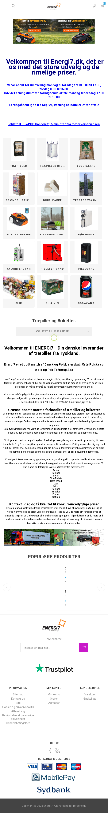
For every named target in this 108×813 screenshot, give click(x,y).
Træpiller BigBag (54, 165)
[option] (54, 587)
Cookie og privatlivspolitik (18, 707)
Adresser (54, 703)
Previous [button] (6, 587)
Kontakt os (18, 698)
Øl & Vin (52, 303)
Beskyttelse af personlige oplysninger (18, 717)
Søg (18, 703)
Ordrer (54, 698)
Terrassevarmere (87, 200)
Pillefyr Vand (52, 268)
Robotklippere (18, 234)
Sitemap (18, 694)
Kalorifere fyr (18, 268)
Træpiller (18, 165)
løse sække (86, 165)
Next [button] (101, 587)
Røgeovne (86, 234)
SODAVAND (86, 303)
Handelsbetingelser (18, 723)
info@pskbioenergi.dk (71, 519)
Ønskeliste (89, 698)
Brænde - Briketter (20, 200)
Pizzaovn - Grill (54, 234)
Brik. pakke (52, 200)
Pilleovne (86, 268)
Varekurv (102, 6)
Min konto (54, 694)
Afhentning (18, 711)
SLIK (18, 303)
